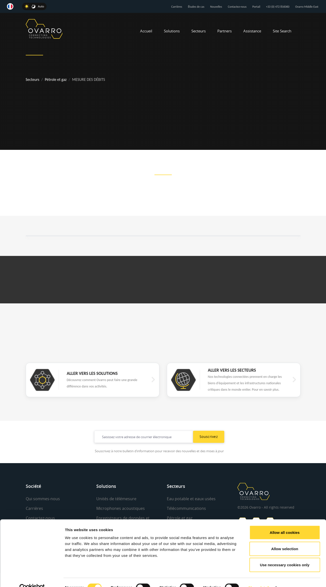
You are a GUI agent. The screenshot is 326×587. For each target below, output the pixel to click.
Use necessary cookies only (284, 554)
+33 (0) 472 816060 (277, 6)
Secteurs (198, 30)
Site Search (282, 30)
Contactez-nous (237, 6)
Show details (259, 577)
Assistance (252, 30)
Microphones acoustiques (120, 508)
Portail (256, 6)
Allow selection (284, 538)
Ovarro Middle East (306, 6)
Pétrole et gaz (56, 79)
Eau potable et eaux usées (191, 498)
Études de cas (196, 6)
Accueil (146, 30)
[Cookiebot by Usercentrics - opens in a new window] (32, 577)
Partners (224, 30)
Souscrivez (209, 436)
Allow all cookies (285, 522)
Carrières (176, 6)
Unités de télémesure (116, 498)
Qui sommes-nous (43, 498)
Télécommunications (186, 508)
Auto (41, 6)
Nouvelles (216, 6)
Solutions (172, 30)
